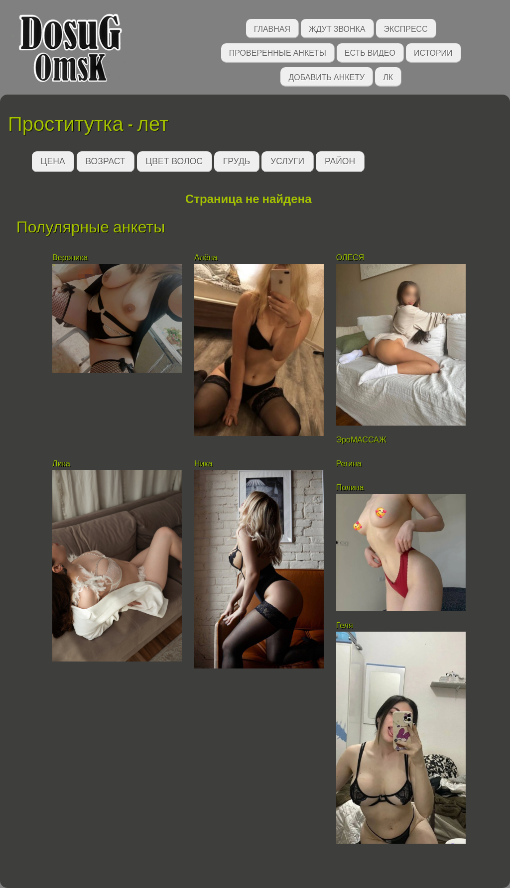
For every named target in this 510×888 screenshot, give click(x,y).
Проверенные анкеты (277, 52)
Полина (350, 487)
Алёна (206, 257)
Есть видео (370, 52)
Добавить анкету (326, 76)
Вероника (70, 257)
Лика (61, 463)
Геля (345, 625)
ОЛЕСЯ (351, 257)
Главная (272, 28)
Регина (349, 463)
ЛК (388, 76)
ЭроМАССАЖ (361, 440)
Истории (433, 52)
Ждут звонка (337, 28)
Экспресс (406, 28)
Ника (203, 463)
